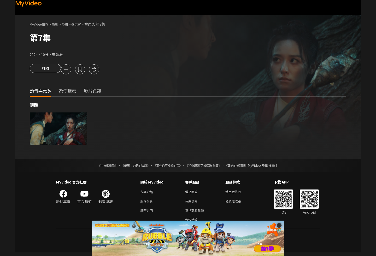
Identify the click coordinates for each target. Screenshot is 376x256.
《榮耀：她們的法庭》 (130, 166)
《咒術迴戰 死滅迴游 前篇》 (208, 166)
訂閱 (45, 70)
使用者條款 (237, 192)
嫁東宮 (82, 24)
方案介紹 (147, 192)
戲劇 (58, 24)
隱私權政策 (237, 202)
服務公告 (147, 202)
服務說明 (147, 212)
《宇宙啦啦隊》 (98, 166)
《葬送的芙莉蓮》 (245, 166)
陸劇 (69, 24)
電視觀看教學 (196, 212)
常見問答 (192, 192)
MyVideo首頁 (41, 24)
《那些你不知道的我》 (167, 166)
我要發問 (192, 202)
